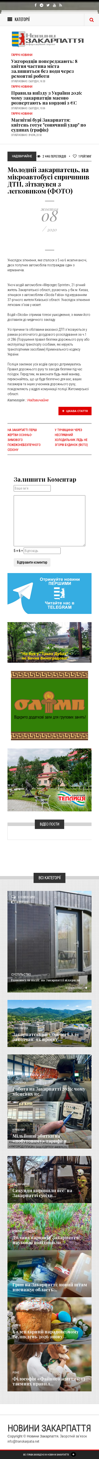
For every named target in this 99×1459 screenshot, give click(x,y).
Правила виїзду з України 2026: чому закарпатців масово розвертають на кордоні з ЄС (46, 98)
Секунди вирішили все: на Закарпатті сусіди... (42, 1192)
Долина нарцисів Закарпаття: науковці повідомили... (46, 1240)
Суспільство (21, 974)
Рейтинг (82, 156)
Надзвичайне (38, 400)
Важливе (17, 1278)
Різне (15, 1372)
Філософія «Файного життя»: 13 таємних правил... (48, 1381)
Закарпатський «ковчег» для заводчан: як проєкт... (45, 1036)
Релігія (16, 1325)
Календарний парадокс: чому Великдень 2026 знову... (45, 1334)
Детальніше (76, 988)
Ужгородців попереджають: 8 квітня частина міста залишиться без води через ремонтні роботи (44, 68)
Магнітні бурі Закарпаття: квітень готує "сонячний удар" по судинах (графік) (48, 125)
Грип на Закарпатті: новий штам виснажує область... (49, 1287)
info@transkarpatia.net (23, 1441)
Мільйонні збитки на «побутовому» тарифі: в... (41, 1138)
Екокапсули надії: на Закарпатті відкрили (45, 980)
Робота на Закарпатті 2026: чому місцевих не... (48, 1091)
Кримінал (18, 1130)
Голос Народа (20, 1028)
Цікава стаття (75, 411)
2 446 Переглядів (51, 156)
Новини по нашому (24, 1231)
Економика (19, 1082)
